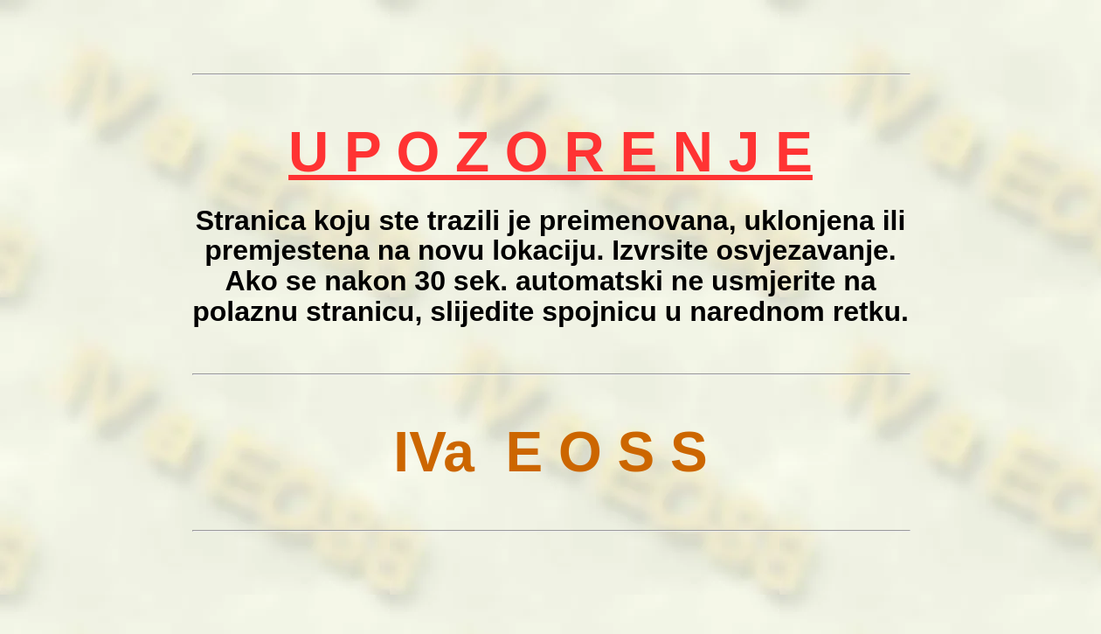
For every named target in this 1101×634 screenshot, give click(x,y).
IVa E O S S (550, 452)
